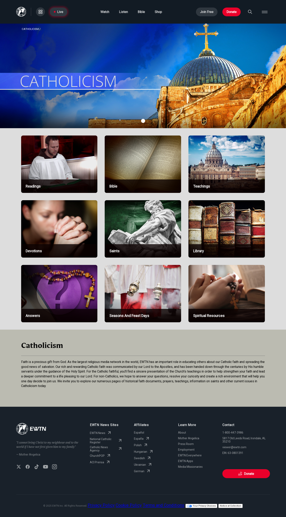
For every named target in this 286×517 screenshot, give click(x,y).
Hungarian (144, 452)
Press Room (186, 444)
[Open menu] (264, 12)
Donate (231, 12)
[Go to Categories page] (40, 11)
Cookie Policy (129, 505)
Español (139, 432)
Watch (104, 12)
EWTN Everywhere (190, 455)
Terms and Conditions (163, 505)
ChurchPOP (100, 456)
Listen (123, 12)
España (142, 439)
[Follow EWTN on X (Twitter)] (18, 467)
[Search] (250, 11)
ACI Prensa (100, 462)
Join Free (206, 12)
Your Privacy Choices (201, 506)
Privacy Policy (101, 505)
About (182, 432)
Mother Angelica (188, 438)
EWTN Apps (185, 461)
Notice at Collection (230, 506)
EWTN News (101, 433)
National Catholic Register (106, 440)
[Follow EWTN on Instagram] (54, 467)
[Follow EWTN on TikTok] (36, 467)
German (142, 471)
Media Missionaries (190, 466)
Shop (158, 12)
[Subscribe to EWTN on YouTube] (45, 467)
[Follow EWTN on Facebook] (27, 467)
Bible (141, 12)
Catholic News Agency (106, 449)
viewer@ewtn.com (234, 447)
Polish (141, 445)
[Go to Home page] (21, 12)
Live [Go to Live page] (58, 12)
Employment (186, 449)
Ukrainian (143, 465)
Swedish (142, 458)
